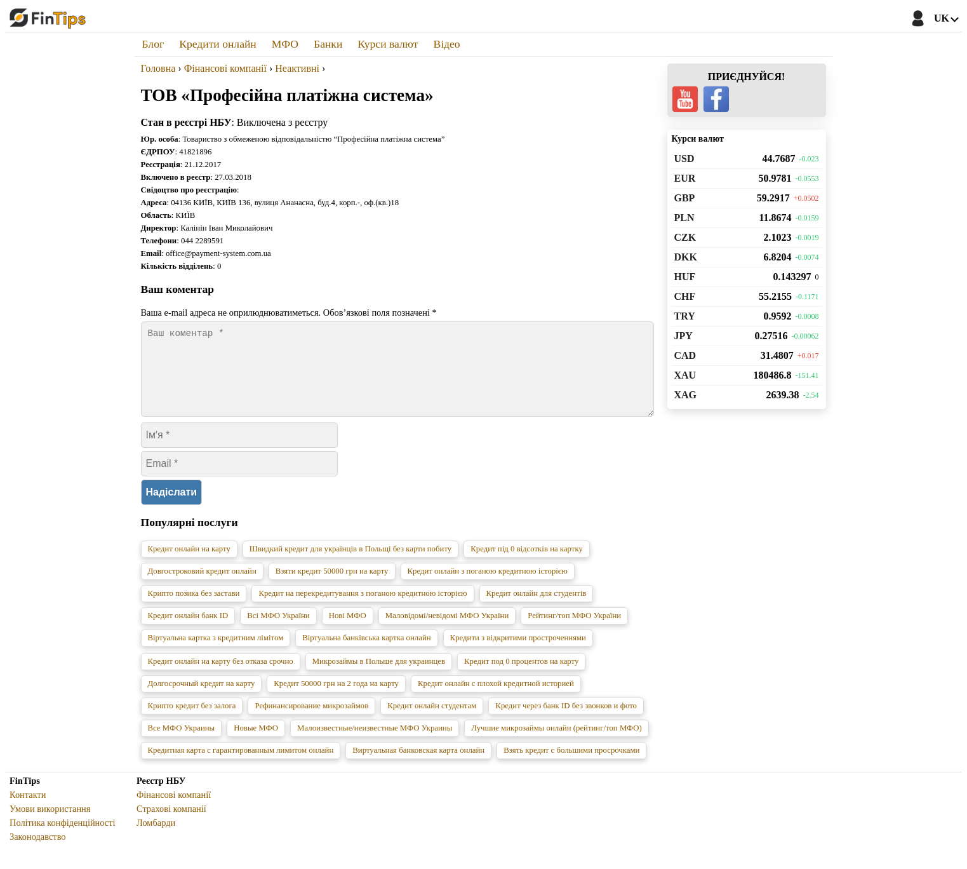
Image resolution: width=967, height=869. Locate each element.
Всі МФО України (278, 630)
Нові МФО (347, 630)
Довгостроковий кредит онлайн (202, 586)
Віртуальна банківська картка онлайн (366, 653)
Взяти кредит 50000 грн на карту (332, 586)
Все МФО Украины (181, 743)
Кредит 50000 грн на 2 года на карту (336, 698)
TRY (684, 316)
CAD (685, 355)
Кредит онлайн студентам (431, 721)
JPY (683, 335)
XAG (685, 394)
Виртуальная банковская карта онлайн (418, 765)
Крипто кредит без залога (192, 721)
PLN (684, 217)
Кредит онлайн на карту (189, 564)
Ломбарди (156, 838)
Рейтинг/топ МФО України (574, 630)
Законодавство (38, 852)
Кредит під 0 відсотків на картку (526, 564)
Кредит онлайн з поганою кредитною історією (488, 586)
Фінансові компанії (174, 810)
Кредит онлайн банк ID (188, 630)
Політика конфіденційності (63, 838)
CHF (685, 296)
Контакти (28, 810)
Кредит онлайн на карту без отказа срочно (220, 676)
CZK (685, 237)
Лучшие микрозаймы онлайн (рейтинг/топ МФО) (556, 743)
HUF (685, 276)
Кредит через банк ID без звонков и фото (566, 721)
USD (684, 158)
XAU (685, 375)
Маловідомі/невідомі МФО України (447, 630)
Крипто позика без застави (194, 608)
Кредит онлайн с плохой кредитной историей (496, 698)
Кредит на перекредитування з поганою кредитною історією (362, 608)
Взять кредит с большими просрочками (571, 765)
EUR (685, 178)
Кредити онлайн (218, 43)
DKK (685, 257)
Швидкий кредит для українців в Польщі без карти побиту (350, 564)
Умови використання (50, 824)
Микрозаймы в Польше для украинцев (378, 676)
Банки (328, 43)
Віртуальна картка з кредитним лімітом (216, 653)
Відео (446, 43)
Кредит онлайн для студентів (536, 608)
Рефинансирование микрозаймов (311, 721)
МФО (285, 43)
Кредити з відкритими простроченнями (518, 653)
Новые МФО (256, 743)
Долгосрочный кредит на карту (201, 698)
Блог (153, 43)
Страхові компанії (171, 824)
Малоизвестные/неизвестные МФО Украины (374, 743)
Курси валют (387, 43)
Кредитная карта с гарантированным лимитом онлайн (241, 765)
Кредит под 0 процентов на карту (521, 676)
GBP (684, 197)
